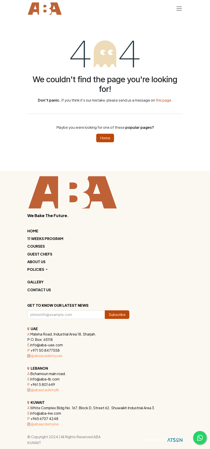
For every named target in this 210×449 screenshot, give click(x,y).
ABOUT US (36, 261)
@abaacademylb (43, 389)
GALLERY (35, 282)
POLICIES (36, 269)
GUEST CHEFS (39, 254)
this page (163, 100)
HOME (32, 231)
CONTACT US (39, 289)
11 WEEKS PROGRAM (45, 238)
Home (105, 138)
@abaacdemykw (43, 424)
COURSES (36, 246)
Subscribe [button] (117, 314)
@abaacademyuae (44, 355)
